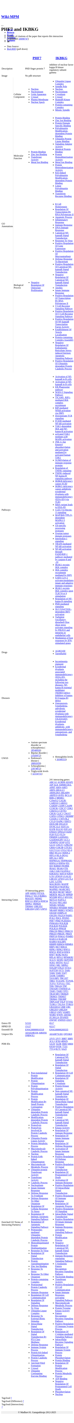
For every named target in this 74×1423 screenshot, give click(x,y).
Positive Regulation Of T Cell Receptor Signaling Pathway (64, 314)
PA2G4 (61, 915)
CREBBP (69, 816)
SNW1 (52, 965)
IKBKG (61, 58)
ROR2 (59, 954)
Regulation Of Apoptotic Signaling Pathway (39, 1224)
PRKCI (61, 931)
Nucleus (35, 89)
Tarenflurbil (60, 653)
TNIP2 (59, 991)
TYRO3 (69, 1004)
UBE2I (52, 1012)
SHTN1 (59, 962)
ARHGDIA (54, 792)
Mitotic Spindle (62, 110)
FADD (68, 832)
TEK (51, 986)
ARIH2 (33, 893)
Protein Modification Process (37, 1094)
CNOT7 (67, 813)
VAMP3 (66, 1012)
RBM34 (61, 944)
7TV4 (52, 1049)
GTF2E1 (68, 847)
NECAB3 (62, 902)
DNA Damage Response (61, 228)
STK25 (60, 968)
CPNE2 (60, 816)
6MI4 (70, 1044)
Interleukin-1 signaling (61, 539)
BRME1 (60, 798)
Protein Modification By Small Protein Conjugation (38, 1103)
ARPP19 (53, 795)
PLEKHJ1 (66, 920)
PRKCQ (69, 931)
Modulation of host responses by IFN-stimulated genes (64, 640)
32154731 (37, 774)
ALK (56, 785)
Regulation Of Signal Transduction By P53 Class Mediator (39, 1336)
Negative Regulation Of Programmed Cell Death (63, 1385)
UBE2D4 (29, 909)
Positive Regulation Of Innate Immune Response (64, 1222)
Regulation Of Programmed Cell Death (63, 1175)
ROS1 (65, 954)
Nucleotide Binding (64, 1276)
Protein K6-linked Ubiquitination (39, 1353)
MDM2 (38, 898)
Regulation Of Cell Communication (40, 1296)
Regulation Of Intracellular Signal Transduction (64, 1101)
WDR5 (52, 1015)
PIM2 (58, 920)
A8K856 (43, 1033)
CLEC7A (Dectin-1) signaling (63, 511)
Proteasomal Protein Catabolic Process (39, 1287)
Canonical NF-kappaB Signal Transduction (62, 235)
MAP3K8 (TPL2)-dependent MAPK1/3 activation (64, 519)
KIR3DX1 (54, 873)
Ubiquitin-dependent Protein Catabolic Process (39, 1112)
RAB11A (53, 939)
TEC (68, 983)
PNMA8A (54, 923)
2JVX (52, 1038)
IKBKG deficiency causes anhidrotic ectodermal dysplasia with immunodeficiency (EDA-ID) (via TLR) (64, 494)
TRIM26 (37, 903)
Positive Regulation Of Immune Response (64, 1198)
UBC (68, 1007)
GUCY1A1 (54, 850)
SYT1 (61, 970)
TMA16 (58, 986)
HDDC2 (66, 853)
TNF (65, 986)
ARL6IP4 (64, 792)
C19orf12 (53, 800)
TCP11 (52, 983)
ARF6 (52, 790)
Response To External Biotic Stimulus (38, 1318)
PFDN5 (65, 918)
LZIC (52, 881)
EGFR (52, 829)
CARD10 (53, 803)
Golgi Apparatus (38, 94)
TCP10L (70, 981)
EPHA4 (61, 832)
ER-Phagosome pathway (62, 388)
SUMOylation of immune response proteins (63, 463)
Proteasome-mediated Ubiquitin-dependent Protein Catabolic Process (39, 1234)
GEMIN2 (53, 842)
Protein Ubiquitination (37, 1082)
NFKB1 (53, 905)
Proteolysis (36, 1125)
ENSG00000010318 (34, 1029)
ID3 (51, 866)
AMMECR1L (65, 785)
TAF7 (64, 973)
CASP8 (68, 805)
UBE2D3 (53, 1009)
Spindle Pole (61, 86)
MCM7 (61, 892)
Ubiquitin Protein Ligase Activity (39, 1139)
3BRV (70, 1038)
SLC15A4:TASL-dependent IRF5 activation (63, 612)
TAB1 (67, 970)
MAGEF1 (29, 898)
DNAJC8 (63, 824)
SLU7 (66, 962)
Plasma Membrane (39, 99)
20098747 (23, 39)
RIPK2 (59, 949)
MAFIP (64, 884)
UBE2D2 (38, 906)
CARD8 (53, 805)
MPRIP (69, 894)
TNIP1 (52, 991)
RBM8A (69, 944)
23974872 (35, 768)
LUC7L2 (69, 879)
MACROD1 (55, 884)
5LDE (58, 1044)
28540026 (35, 750)
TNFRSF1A (64, 988)
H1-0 (69, 850)
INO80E (65, 866)
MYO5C (69, 897)
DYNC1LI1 (54, 826)
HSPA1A (53, 863)
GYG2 (63, 850)
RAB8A (53, 941)
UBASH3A (54, 1007)
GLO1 (52, 845)
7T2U (65, 1046)
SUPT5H (53, 970)
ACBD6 (61, 782)
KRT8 (70, 873)
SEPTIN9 (68, 960)
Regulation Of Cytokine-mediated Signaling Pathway (64, 1334)
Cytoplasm (60, 94)
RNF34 (44, 901)
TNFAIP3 (54, 988)
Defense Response (39, 1344)
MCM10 (53, 892)
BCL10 (68, 795)
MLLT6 (61, 894)
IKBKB (57, 866)
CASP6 (61, 805)
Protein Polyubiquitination (39, 1087)
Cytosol (34, 97)
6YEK (59, 1046)
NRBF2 (61, 910)
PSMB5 (69, 936)
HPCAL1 (53, 858)
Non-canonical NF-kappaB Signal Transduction (64, 1094)
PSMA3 (61, 936)
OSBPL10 (62, 913)
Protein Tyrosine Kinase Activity (63, 1309)
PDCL (58, 918)
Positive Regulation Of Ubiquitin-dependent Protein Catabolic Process (64, 365)
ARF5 (64, 787)
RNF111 (29, 901)
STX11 (68, 968)
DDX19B (53, 824)
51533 (28, 1023)
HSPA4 (61, 863)
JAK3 (58, 871)
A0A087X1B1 (56, 1034)
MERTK (53, 894)
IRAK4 (60, 868)
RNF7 (52, 954)
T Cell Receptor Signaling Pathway (64, 307)
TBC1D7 (64, 978)
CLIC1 (60, 813)
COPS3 (52, 816)
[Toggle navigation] (2, 25)
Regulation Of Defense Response (63, 1144)
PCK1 (52, 918)
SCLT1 (52, 960)
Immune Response (64, 225)
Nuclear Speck (38, 102)
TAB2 (52, 973)
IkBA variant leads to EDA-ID (64, 505)
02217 (52, 1026)
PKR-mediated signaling (62, 605)
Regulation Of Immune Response (64, 1131)
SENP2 (60, 960)
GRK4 (52, 847)
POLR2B (63, 923)
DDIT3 (67, 821)
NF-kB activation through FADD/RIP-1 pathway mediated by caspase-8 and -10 (63, 555)
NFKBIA (53, 907)
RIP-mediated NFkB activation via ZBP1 (63, 410)
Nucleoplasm (37, 91)
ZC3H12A (54, 1017)
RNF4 (67, 952)
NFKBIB (62, 907)
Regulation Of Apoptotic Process (63, 1204)
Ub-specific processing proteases (60, 528)
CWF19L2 (64, 819)
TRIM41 (29, 906)
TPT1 (65, 991)
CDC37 (62, 808)
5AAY (52, 1044)
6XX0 (52, 1046)
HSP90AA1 (54, 860)
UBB (62, 1007)
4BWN (64, 1041)
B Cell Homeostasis (61, 205)
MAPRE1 (54, 889)
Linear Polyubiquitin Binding (61, 188)
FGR (51, 834)
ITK (66, 868)
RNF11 (66, 949)
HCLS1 (58, 853)
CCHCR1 (53, 808)
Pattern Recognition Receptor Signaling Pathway (64, 1317)
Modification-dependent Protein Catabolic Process (39, 1120)
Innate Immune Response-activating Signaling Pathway (64, 1296)
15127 (28, 1026)
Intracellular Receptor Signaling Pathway (64, 1342)
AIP (51, 785)
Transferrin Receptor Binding (63, 194)
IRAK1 (52, 868)
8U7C (58, 1049)
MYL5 (61, 897)
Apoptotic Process (63, 217)
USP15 (43, 909)
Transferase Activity (36, 158)
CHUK (52, 813)
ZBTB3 (67, 1015)
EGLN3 (59, 829)
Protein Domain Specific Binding (63, 124)
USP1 (37, 909)
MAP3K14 (54, 887)
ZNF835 (62, 1020)
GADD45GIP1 (56, 839)
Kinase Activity (62, 1128)
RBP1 (52, 947)
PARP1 (69, 915)
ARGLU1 (60, 790)
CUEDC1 (53, 819)
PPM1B (62, 928)
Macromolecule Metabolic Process (39, 1165)
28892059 (35, 763)
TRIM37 (62, 996)
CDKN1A (54, 811)
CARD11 (63, 803)
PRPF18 (53, 936)
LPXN (61, 879)
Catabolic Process (39, 1182)
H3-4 (36, 896)
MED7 (68, 892)
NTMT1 (69, 910)
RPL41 (52, 957)
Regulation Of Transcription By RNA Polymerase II (64, 212)
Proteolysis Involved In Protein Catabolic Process (39, 1132)
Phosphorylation (63, 1391)
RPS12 (60, 957)
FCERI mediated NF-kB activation (63, 422)
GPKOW (68, 845)
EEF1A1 (65, 826)
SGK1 (52, 962)
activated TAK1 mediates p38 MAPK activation (63, 437)
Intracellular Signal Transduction (64, 1215)
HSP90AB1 (66, 860)
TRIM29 (64, 994)
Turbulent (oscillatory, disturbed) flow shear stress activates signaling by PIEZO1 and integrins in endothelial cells (64, 626)
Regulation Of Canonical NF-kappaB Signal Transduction (62, 1058)
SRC (58, 965)
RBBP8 (53, 944)
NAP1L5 (62, 900)
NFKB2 (61, 905)
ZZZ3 (69, 1020)
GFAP (61, 842)
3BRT (64, 1038)
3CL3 (52, 1041)
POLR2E (63, 926)
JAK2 (52, 871)
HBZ (51, 853)
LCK (51, 876)
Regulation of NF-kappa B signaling (63, 600)
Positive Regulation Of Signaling (64, 1210)
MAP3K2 (64, 887)
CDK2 (70, 808)
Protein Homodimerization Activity (64, 157)
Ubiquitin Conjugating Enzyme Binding (39, 1373)
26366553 (61, 759)
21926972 (35, 755)
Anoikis (59, 287)
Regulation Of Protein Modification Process (61, 1367)
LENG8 (58, 876)
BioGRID (11, 49)
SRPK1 (28, 903)
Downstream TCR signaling (63, 417)
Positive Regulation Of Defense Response (64, 1159)
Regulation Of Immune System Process (62, 1350)
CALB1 (62, 800)
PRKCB (53, 931)
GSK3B (59, 847)
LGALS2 (67, 876)
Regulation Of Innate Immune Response (62, 1138)
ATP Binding (61, 1378)
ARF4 (58, 787)
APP (27, 893)
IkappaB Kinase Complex (62, 100)
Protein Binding (38, 152)
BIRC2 (52, 798)
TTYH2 (69, 1001)
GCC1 (67, 839)
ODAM (53, 913)
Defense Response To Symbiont (39, 1194)
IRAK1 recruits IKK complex (62, 566)
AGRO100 (60, 651)
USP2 (59, 1012)
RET (58, 947)
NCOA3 (53, 902)
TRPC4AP (54, 1001)
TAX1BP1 (54, 978)
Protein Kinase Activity (62, 1087)
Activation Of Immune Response (64, 1181)
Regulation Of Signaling (37, 1301)
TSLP (62, 1001)
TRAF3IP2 (54, 994)
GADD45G (63, 837)
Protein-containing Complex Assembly (64, 338)
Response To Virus (64, 240)
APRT (52, 787)
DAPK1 (60, 821)
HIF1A (52, 855)
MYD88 (53, 897)
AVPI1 (61, 795)
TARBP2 (60, 975)
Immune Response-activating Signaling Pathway (64, 1230)
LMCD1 (53, 879)
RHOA (63, 947)
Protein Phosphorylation (63, 1356)
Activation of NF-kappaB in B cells (63, 377)
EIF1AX (68, 829)
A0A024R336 (31, 1033)
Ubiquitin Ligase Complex (63, 82)
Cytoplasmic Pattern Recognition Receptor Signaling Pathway (64, 1268)
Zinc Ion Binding (39, 154)
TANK (52, 975)
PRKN (69, 934)
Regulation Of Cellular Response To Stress (39, 1209)
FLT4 (62, 834)
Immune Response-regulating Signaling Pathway (64, 1258)
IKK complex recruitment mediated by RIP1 (63, 572)
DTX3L (40, 893)
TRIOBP (62, 999)
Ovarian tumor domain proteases (63, 534)
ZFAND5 (64, 1017)
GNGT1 (59, 845)
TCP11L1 (61, 983)
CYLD (52, 821)
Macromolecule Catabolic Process (39, 1150)
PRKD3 (53, 934)
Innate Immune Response (62, 291)
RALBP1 (61, 941)
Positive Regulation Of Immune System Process (64, 1326)
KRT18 (63, 873)
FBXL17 (29, 896)
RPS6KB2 (68, 957)
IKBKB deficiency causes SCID (64, 482)
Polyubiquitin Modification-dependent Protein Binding (63, 132)
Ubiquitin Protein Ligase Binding (63, 140)
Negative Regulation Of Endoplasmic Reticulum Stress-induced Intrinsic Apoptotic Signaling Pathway (64, 350)
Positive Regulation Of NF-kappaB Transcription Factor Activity (64, 323)
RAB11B (63, 939)
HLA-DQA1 (62, 855)
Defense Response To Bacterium (63, 260)
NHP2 (70, 907)
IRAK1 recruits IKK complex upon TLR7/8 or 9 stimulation (64, 592)
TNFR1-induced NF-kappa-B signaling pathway (63, 476)
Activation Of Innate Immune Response (62, 1151)
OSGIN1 (53, 915)
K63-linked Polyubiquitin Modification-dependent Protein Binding (63, 177)
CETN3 (63, 811)
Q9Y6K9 (68, 1034)
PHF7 (37, 58)
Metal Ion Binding (39, 162)
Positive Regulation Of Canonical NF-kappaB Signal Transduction (64, 268)
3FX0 (57, 1041)
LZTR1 (58, 881)
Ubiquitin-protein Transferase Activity (39, 1172)
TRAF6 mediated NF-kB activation (63, 545)
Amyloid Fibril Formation (38, 1364)
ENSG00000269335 (58, 1029)
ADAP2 (69, 782)
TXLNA (61, 1004)
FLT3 (57, 834)
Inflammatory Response (61, 221)
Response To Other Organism (40, 1275)
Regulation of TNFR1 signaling (63, 469)
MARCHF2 (64, 889)
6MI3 (64, 1044)
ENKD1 (53, 832)
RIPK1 (52, 949)
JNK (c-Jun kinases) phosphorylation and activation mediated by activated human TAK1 (63, 450)
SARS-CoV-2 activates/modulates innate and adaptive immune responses (64, 582)
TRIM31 (53, 996)
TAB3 (58, 973)
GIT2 (67, 842)
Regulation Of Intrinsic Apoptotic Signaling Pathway (39, 1216)
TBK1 (52, 981)
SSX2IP (53, 968)
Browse (10, 32)
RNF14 (37, 901)
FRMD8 (53, 837)
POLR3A (53, 928)
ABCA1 (53, 782)
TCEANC (60, 981)
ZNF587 (53, 1020)
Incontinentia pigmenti (61, 662)
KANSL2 (65, 871)
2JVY (58, 1038)
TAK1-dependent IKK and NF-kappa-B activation (64, 429)
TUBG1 (53, 1004)
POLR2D (53, 926)
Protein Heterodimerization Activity (64, 167)
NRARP (53, 910)
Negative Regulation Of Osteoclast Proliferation (37, 286)
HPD (61, 858)
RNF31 (52, 952)
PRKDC (61, 934)
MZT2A (53, 900)
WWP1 (60, 1015)
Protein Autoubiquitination (40, 1262)
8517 (51, 1023)
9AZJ (64, 1049)
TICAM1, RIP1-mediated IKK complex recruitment (63, 401)
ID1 (67, 863)
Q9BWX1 (30, 1035)
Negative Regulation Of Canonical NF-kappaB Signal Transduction (62, 279)
